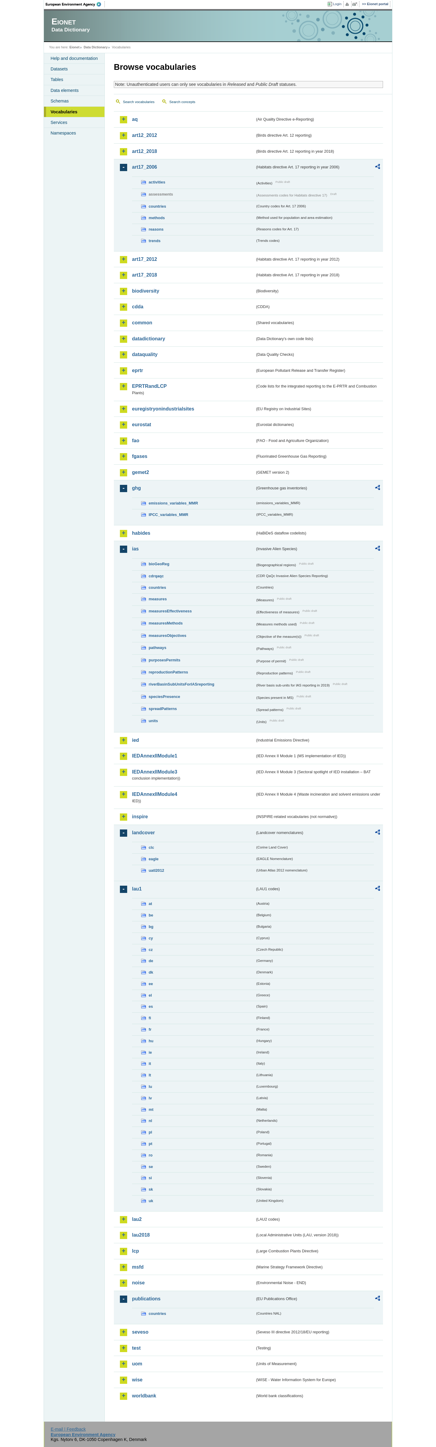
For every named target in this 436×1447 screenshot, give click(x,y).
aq (135, 119)
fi (150, 1018)
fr (150, 1029)
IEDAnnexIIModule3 (154, 771)
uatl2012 (156, 870)
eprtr (137, 370)
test (136, 1348)
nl (150, 1120)
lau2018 (141, 1235)
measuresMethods (166, 623)
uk (151, 1201)
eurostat (141, 424)
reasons (156, 229)
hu (151, 1041)
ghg (136, 488)
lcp (135, 1251)
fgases (139, 456)
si (150, 1178)
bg (151, 926)
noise (138, 1282)
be (151, 915)
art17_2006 (144, 167)
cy (151, 938)
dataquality (144, 354)
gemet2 (140, 472)
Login (337, 4)
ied (135, 740)
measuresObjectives (168, 635)
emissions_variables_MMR (173, 503)
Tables (57, 79)
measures (158, 599)
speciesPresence (164, 696)
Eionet (74, 47)
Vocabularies (64, 111)
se (151, 1166)
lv (150, 1098)
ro (151, 1155)
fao (135, 440)
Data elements (65, 90)
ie (150, 1052)
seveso (140, 1332)
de (151, 961)
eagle (154, 859)
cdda (137, 306)
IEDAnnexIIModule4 (154, 794)
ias (135, 548)
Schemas (60, 101)
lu (150, 1086)
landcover (143, 832)
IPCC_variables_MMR (168, 514)
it (150, 1063)
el (150, 995)
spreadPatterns (163, 708)
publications (146, 1298)
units (153, 721)
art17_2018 (144, 274)
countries (157, 206)
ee (151, 983)
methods (157, 218)
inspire (140, 816)
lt (150, 1075)
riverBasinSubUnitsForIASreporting (181, 684)
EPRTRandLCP (149, 386)
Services (59, 122)
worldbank (144, 1395)
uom (137, 1363)
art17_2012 (144, 259)
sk (151, 1189)
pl (150, 1132)
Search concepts (182, 102)
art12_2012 (144, 135)
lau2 (137, 1219)
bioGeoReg (159, 564)
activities (157, 182)
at (150, 903)
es (151, 1006)
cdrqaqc (156, 576)
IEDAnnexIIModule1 (154, 755)
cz (151, 949)
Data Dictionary (95, 47)
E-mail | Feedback (68, 1429)
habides (141, 533)
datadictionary (148, 338)
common (142, 322)
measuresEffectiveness (170, 611)
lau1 (137, 888)
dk (151, 972)
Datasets (59, 69)
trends (154, 240)
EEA (75, 4)
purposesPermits (164, 660)
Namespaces (63, 133)
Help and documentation (74, 58)
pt (150, 1143)
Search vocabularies (138, 102)
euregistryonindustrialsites (163, 408)
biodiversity (145, 291)
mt (151, 1109)
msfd (138, 1267)
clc (151, 847)
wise (137, 1379)
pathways (157, 647)
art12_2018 (144, 151)
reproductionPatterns (168, 672)
